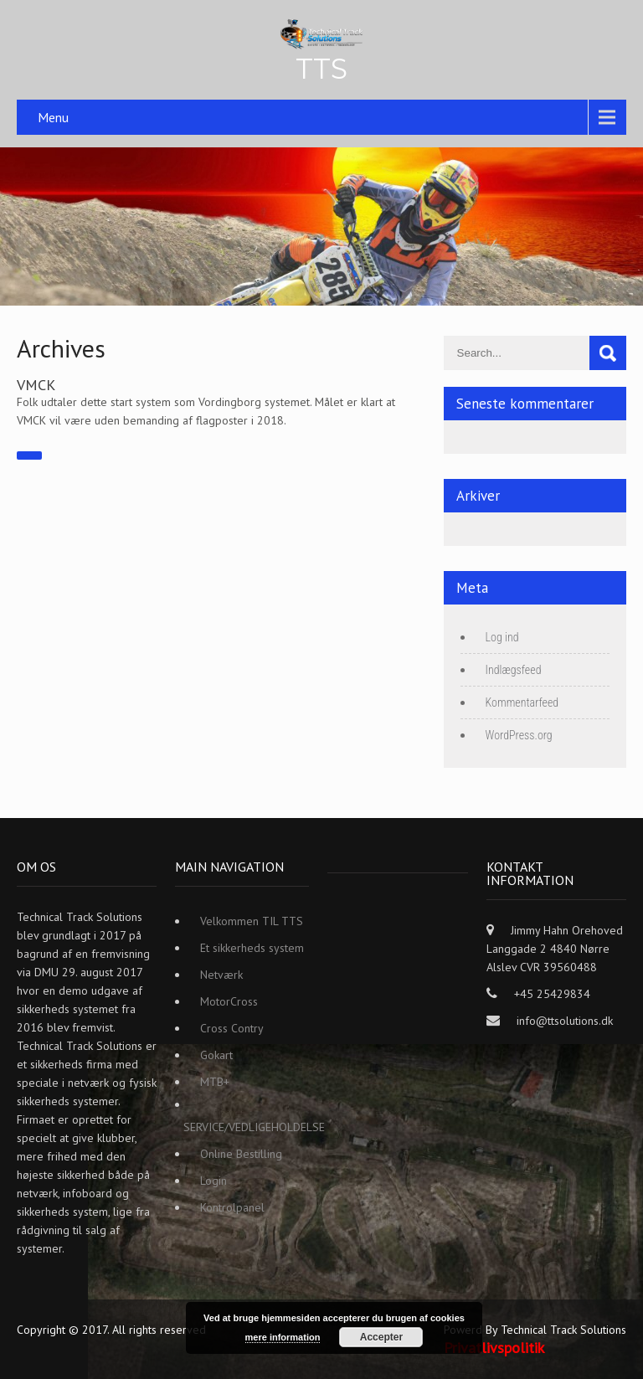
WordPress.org (519, 735)
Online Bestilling (241, 1153)
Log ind (502, 637)
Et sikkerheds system (252, 947)
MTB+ (214, 1081)
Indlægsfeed (514, 670)
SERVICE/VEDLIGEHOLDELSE (254, 1127)
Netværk (221, 974)
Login (213, 1180)
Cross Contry (232, 1028)
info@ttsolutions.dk (565, 1020)
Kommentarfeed (522, 702)
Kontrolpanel (232, 1207)
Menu (53, 117)
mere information (283, 1337)
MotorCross (229, 1001)
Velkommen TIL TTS (251, 921)
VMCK (36, 384)
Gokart (216, 1055)
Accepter (381, 1337)
